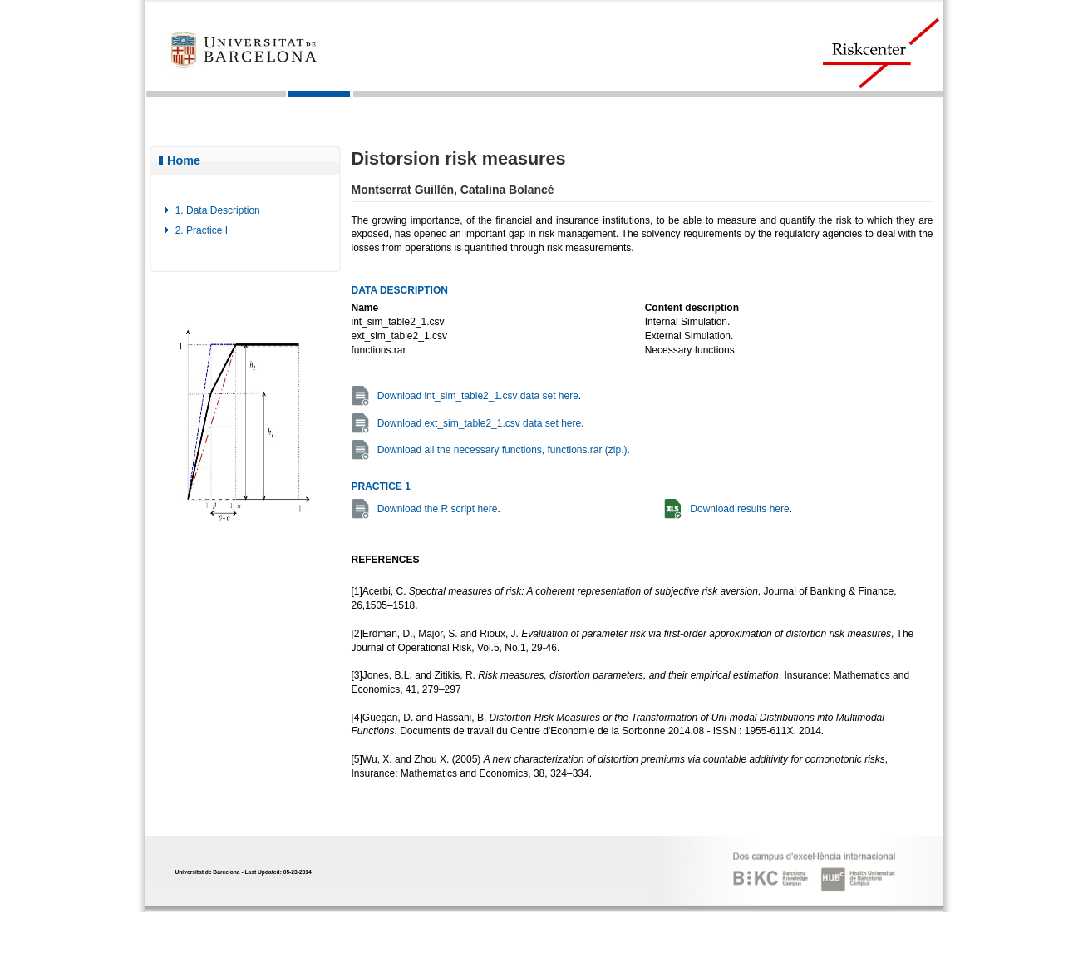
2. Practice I (201, 230)
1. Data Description (217, 210)
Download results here (739, 509)
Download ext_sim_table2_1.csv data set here (479, 423)
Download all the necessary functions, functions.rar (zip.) (502, 450)
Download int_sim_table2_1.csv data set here (477, 396)
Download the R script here (437, 509)
